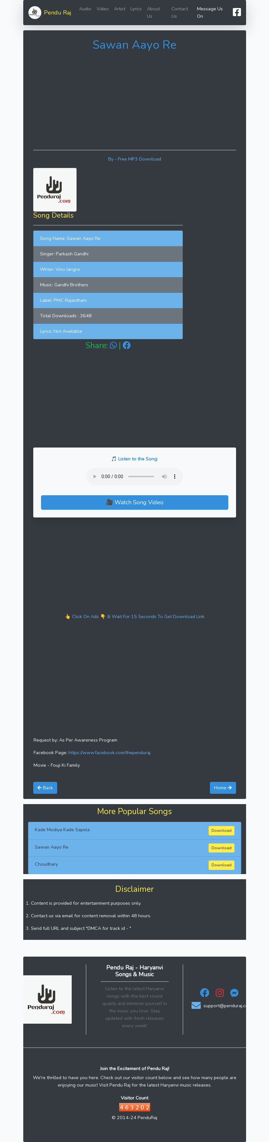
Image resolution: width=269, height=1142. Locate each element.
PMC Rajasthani (70, 300)
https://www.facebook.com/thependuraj (109, 752)
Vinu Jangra (68, 269)
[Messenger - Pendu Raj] (234, 994)
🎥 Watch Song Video (134, 502)
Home (223, 787)
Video (103, 8)
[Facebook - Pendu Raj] (204, 994)
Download (222, 830)
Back (45, 787)
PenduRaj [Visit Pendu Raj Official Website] (147, 1117)
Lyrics (136, 8)
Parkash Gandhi (72, 254)
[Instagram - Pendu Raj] (220, 994)
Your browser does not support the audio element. (134, 476)
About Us (153, 12)
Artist (119, 8)
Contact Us (179, 12)
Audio (85, 8)
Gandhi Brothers (71, 284)
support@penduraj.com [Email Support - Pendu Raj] (221, 1005)
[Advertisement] (134, 99)
